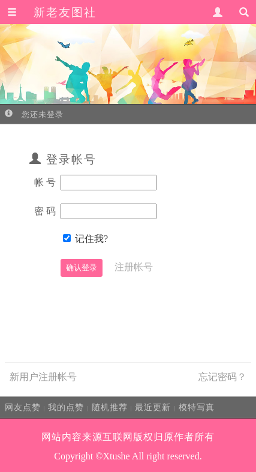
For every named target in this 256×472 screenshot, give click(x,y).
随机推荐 (110, 407)
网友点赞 (23, 407)
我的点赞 (66, 407)
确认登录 (81, 267)
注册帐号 (134, 267)
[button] (12, 13)
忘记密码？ (222, 377)
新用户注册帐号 (43, 377)
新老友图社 (65, 12)
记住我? (91, 239)
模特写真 (197, 407)
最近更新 (153, 407)
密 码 (45, 211)
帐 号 (45, 182)
